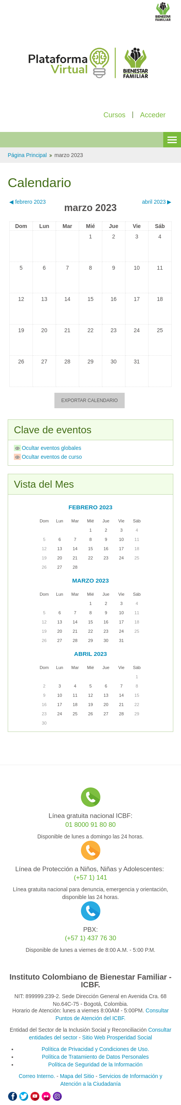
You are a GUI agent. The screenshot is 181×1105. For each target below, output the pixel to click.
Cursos (114, 115)
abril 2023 (90, 653)
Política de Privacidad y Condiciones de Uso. (95, 1049)
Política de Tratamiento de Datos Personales (95, 1057)
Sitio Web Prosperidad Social (117, 1037)
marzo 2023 (68, 155)
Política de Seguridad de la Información (95, 1064)
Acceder (153, 115)
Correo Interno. (37, 1076)
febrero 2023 (91, 507)
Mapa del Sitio (77, 1076)
